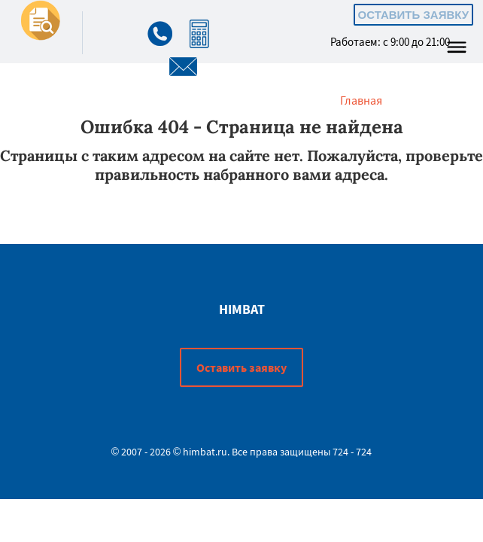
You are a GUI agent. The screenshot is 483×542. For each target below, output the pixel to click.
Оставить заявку (413, 14)
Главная (361, 100)
